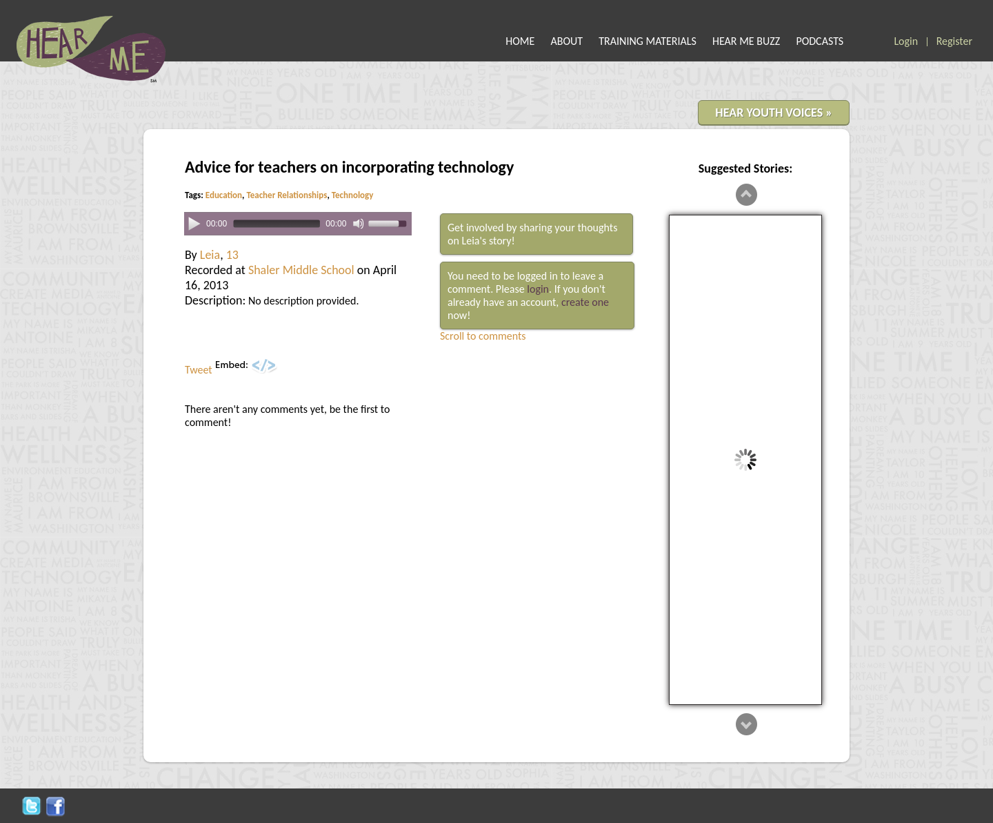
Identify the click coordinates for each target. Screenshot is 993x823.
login (538, 289)
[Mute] (358, 223)
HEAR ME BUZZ (746, 41)
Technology (353, 195)
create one (585, 302)
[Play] (194, 223)
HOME (519, 41)
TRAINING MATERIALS (647, 41)
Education (223, 195)
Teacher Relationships (286, 195)
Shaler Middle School (301, 270)
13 (232, 254)
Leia (210, 254)
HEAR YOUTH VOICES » (773, 112)
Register (954, 41)
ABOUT (567, 41)
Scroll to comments (483, 335)
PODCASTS (819, 41)
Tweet (198, 369)
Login (906, 41)
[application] (298, 224)
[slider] (276, 224)
